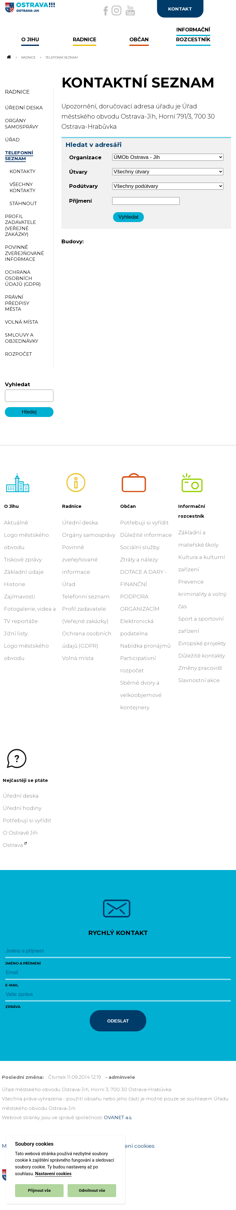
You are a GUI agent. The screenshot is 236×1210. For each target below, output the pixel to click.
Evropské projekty (202, 643)
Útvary (78, 172)
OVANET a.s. (118, 1117)
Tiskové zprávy (23, 559)
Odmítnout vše (92, 1190)
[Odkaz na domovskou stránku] (8, 57)
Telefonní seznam (86, 596)
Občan (128, 506)
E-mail (11, 985)
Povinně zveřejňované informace (80, 559)
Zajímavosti (19, 596)
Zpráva (12, 1007)
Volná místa (78, 658)
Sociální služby (139, 547)
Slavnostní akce (199, 680)
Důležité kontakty (201, 656)
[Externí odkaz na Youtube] (130, 10)
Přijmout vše (39, 1190)
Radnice (28, 57)
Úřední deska (80, 523)
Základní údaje (24, 572)
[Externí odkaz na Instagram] (116, 10)
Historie (14, 584)
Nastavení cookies (53, 1173)
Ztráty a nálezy (139, 559)
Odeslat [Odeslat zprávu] (118, 1020)
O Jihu (11, 506)
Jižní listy (16, 633)
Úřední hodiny (22, 808)
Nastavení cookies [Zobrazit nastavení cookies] (130, 1146)
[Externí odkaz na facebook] (106, 10)
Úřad (68, 584)
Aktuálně (16, 523)
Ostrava (13, 845)
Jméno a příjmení (23, 963)
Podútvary (83, 186)
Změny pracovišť (200, 668)
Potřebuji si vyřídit (144, 523)
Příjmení (80, 201)
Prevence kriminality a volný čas (202, 594)
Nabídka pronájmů (145, 646)
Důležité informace (146, 535)
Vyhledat (17, 384)
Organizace (85, 157)
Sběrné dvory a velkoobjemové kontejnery (141, 695)
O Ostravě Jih (20, 833)
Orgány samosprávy (88, 535)
